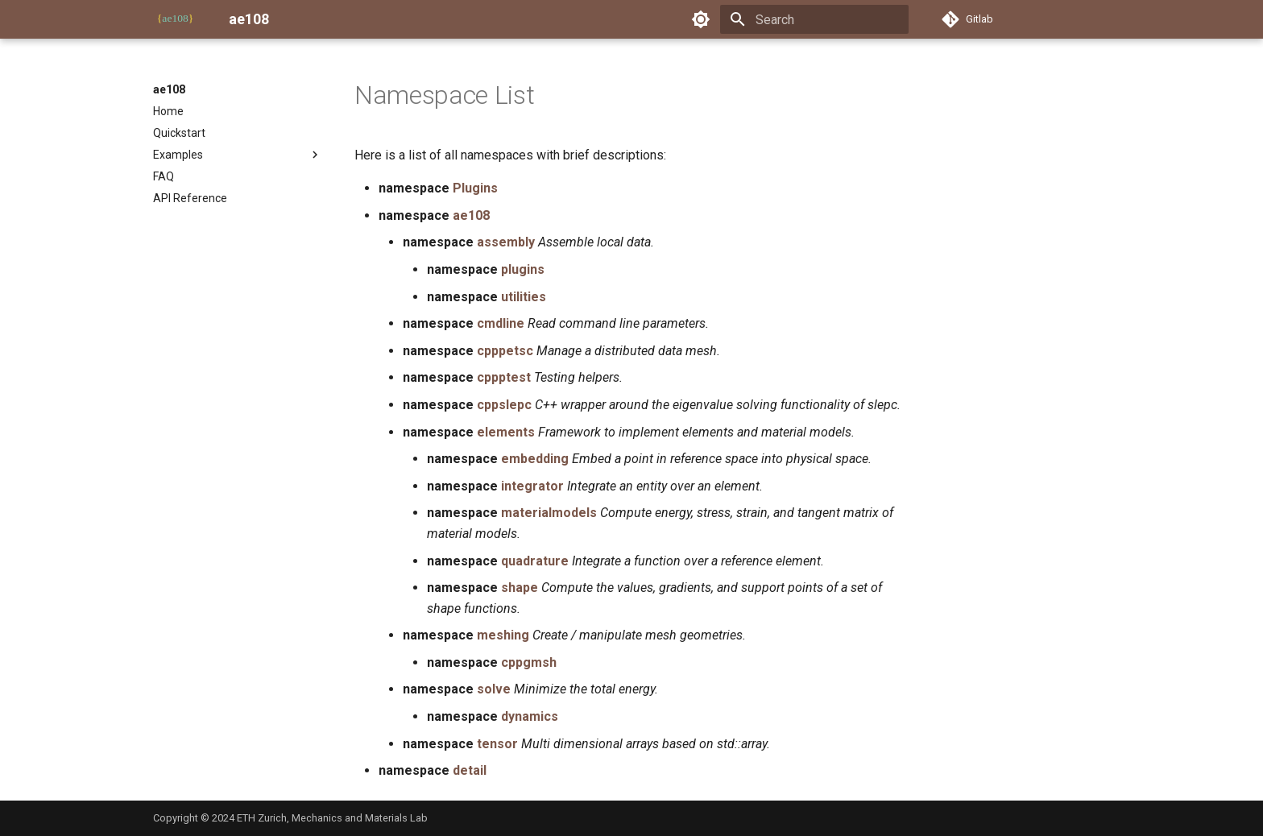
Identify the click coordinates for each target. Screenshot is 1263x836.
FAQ (163, 176)
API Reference (190, 198)
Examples (237, 154)
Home (168, 111)
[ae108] (178, 19)
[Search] (814, 19)
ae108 (169, 89)
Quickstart (179, 132)
